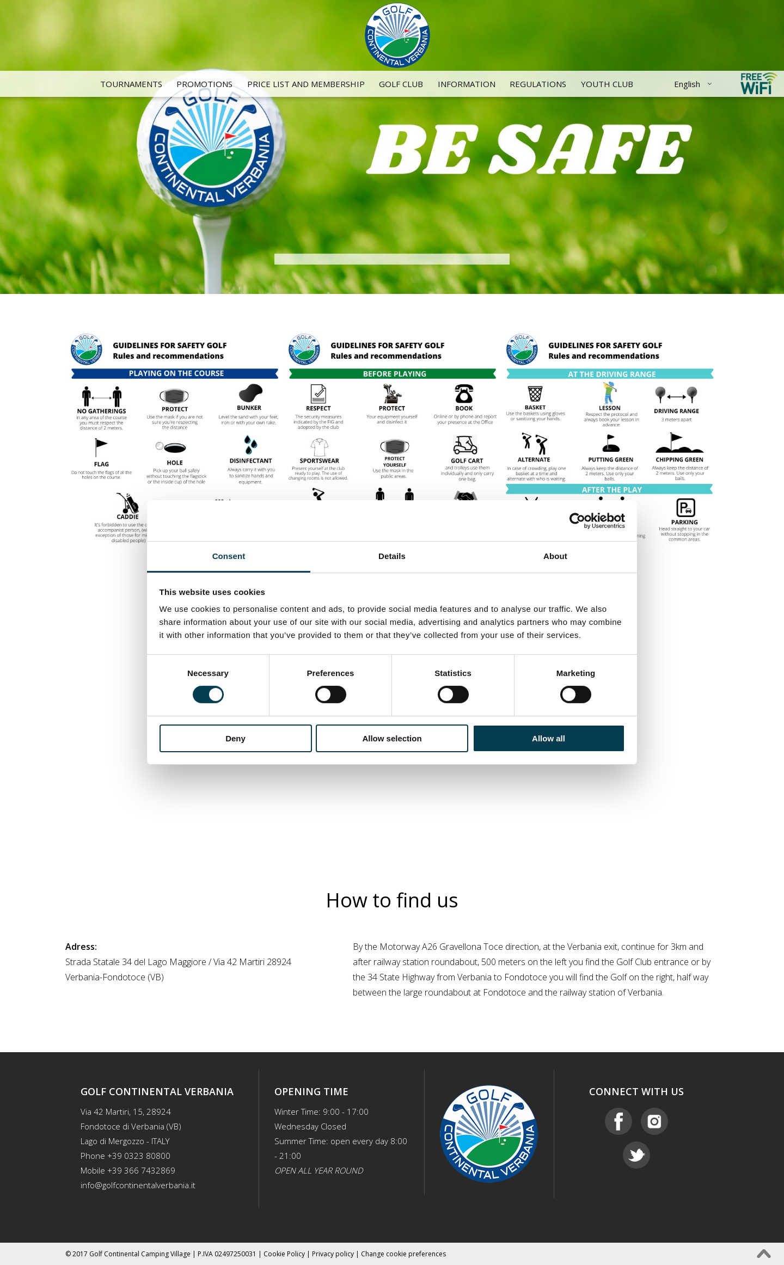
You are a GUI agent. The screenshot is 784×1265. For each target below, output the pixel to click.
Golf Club (401, 83)
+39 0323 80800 (138, 1155)
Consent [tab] (229, 556)
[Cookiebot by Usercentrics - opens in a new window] (577, 520)
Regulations (538, 83)
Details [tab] (392, 556)
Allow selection (391, 738)
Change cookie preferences (403, 1253)
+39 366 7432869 (141, 1170)
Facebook (618, 1121)
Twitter (636, 1155)
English (687, 83)
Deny (235, 738)
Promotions (204, 83)
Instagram (654, 1121)
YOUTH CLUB (607, 83)
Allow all (548, 738)
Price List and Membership (306, 83)
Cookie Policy (284, 1253)
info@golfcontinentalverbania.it (138, 1185)
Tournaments (131, 83)
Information (466, 83)
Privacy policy (333, 1253)
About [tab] (555, 556)
